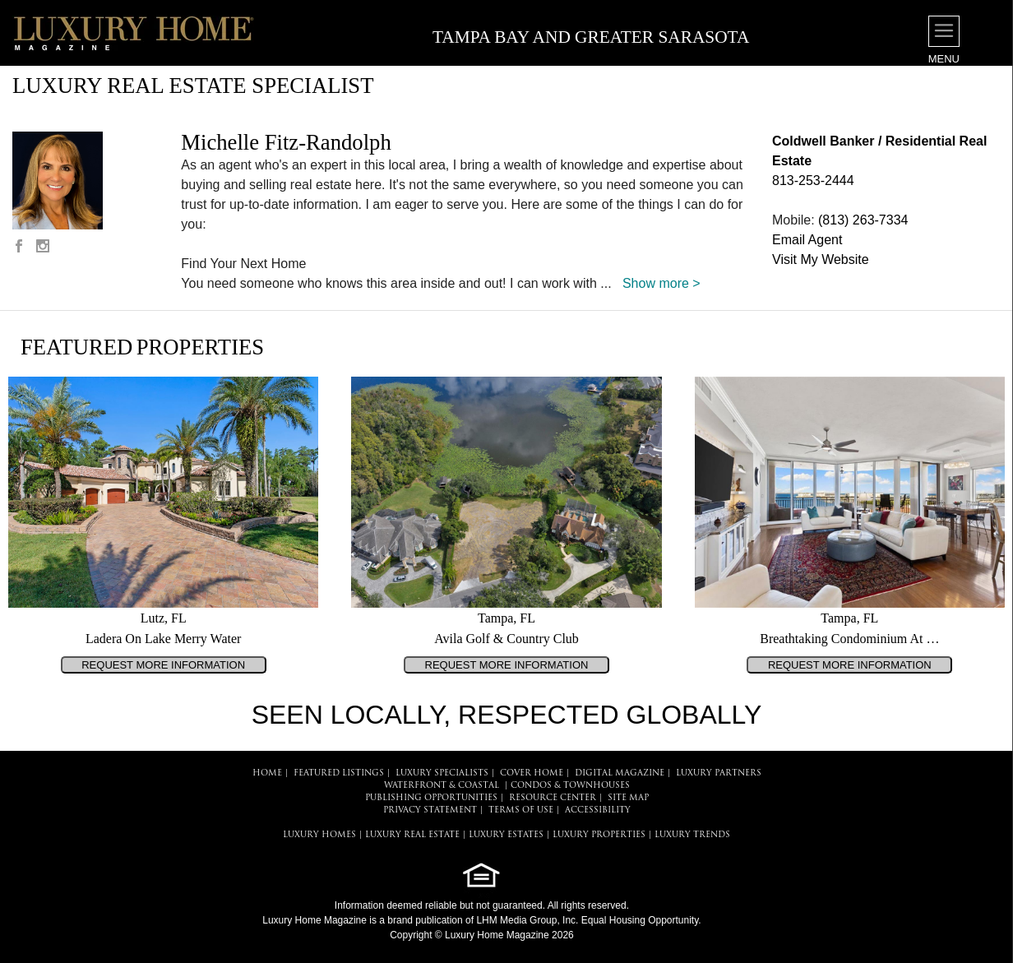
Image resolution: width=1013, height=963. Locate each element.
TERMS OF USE (520, 810)
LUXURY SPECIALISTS (441, 773)
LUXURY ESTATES (506, 835)
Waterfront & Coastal (441, 785)
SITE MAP (628, 798)
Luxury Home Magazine (314, 920)
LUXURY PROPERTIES (599, 835)
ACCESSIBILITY (598, 810)
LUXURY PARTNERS (718, 773)
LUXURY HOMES (319, 835)
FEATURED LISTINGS (339, 773)
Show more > (661, 283)
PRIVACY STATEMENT (430, 810)
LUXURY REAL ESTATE (412, 835)
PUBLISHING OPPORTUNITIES (431, 798)
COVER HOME (531, 773)
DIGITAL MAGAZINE (619, 773)
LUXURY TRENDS (692, 835)
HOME (267, 773)
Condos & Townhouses (570, 785)
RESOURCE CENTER (552, 798)
